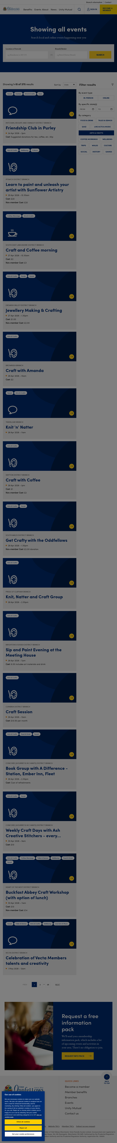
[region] (23, 1116)
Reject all (23, 1128)
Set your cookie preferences (23, 1134)
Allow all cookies (23, 1122)
